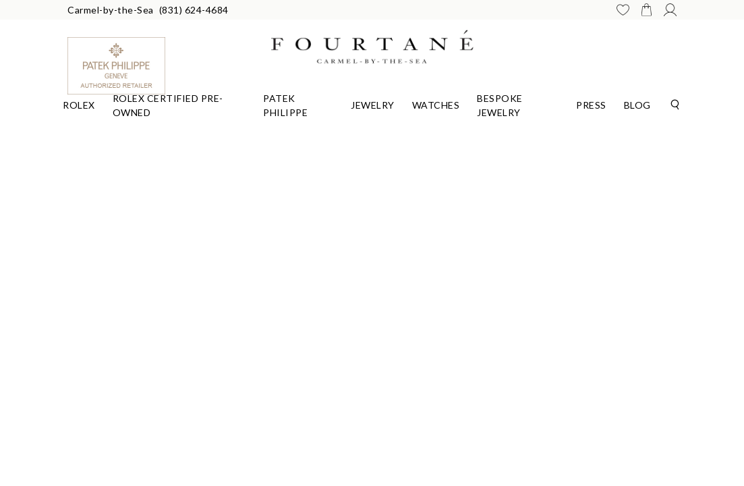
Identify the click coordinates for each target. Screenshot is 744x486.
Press (591, 105)
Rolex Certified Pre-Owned (168, 105)
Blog (637, 105)
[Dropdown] (79, 103)
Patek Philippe (285, 105)
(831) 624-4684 (194, 10)
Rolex (79, 105)
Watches (436, 105)
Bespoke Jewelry (500, 105)
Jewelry (373, 105)
